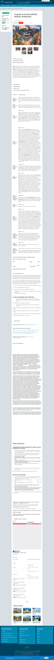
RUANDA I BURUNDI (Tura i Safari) (26, 622)
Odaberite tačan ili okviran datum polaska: (19, 579)
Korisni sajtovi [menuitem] (4, 638)
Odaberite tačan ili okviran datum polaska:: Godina (19, 595)
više (37, 567)
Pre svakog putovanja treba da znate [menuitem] (8, 636)
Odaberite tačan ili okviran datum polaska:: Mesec (19, 589)
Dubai (24, 613)
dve (33, 567)
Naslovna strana (3, 8)
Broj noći (14, 574)
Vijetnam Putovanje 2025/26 (16, 622)
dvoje (34, 571)
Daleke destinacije (17, 20)
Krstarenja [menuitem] (40, 5)
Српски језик (45, 0)
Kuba (14, 613)
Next (40, 40)
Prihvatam (42, 657)
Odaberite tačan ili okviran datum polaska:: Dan (19, 583)
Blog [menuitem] (45, 5)
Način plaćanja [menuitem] (5, 640)
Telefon (14, 563)
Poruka (28, 575)
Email (14, 567)
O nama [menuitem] (3, 630)
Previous (14, 40)
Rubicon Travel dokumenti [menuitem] (7, 634)
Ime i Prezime (15, 559)
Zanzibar (34, 613)
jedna (30, 567)
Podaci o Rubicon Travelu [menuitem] (6, 632)
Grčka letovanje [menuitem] (33, 5)
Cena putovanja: (15, 22)
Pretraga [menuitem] (7, 5)
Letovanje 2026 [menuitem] (25, 5)
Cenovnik (21, 22)
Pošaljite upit (15, 557)
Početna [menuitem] (3, 5)
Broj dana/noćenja (16, 552)
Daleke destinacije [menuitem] (14, 5)
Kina (22, 20)
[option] (27, 35)
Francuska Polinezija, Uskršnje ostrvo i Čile (36, 622)
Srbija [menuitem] (19, 5)
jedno (30, 571)
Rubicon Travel (8, 2)
